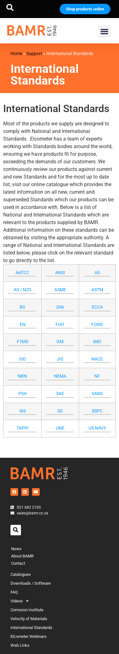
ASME (60, 289)
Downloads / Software (30, 583)
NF (97, 376)
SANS (97, 393)
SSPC (97, 411)
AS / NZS (22, 289)
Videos (19, 601)
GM (59, 341)
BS (22, 307)
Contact (18, 563)
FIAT (60, 324)
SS (60, 411)
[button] (10, 7)
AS (97, 272)
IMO (97, 341)
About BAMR (22, 556)
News (16, 548)
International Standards (31, 627)
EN (22, 324)
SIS (22, 411)
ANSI (60, 272)
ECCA (97, 307)
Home (16, 53)
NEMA (60, 376)
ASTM (97, 289)
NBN (22, 376)
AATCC (22, 272)
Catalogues (20, 574)
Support (34, 53)
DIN (60, 307)
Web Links (20, 645)
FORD (97, 324)
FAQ (14, 592)
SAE (60, 393)
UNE (60, 428)
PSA (22, 393)
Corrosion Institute (26, 609)
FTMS (22, 341)
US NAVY (97, 428)
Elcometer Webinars (28, 636)
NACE (97, 359)
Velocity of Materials (28, 618)
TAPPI (23, 428)
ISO (22, 359)
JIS (60, 359)
